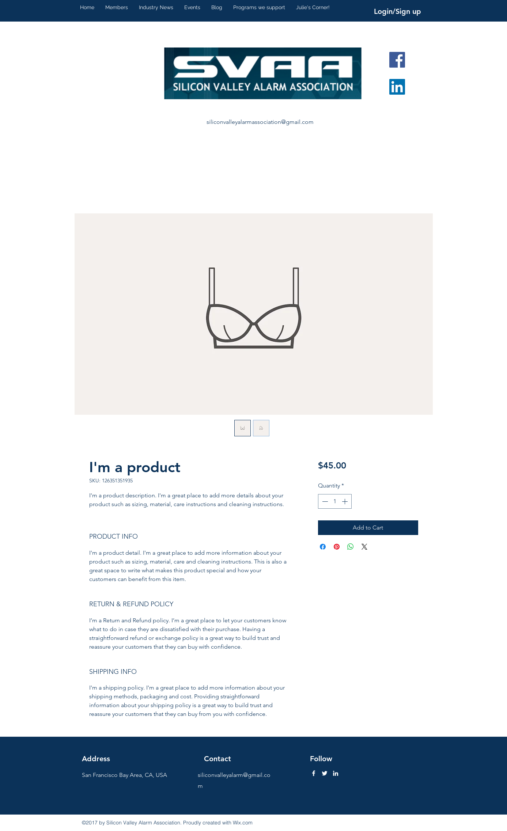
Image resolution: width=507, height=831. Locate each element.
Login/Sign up (397, 11)
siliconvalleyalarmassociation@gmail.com (260, 121)
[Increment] (345, 501)
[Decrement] (324, 501)
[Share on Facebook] (322, 546)
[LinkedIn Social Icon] (397, 87)
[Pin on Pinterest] (336, 546)
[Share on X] (364, 546)
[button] (116, 7)
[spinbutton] (334, 501)
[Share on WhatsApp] (350, 546)
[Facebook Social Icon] (397, 60)
